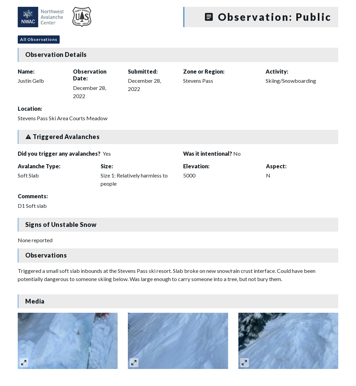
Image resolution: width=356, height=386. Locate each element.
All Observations (38, 39)
